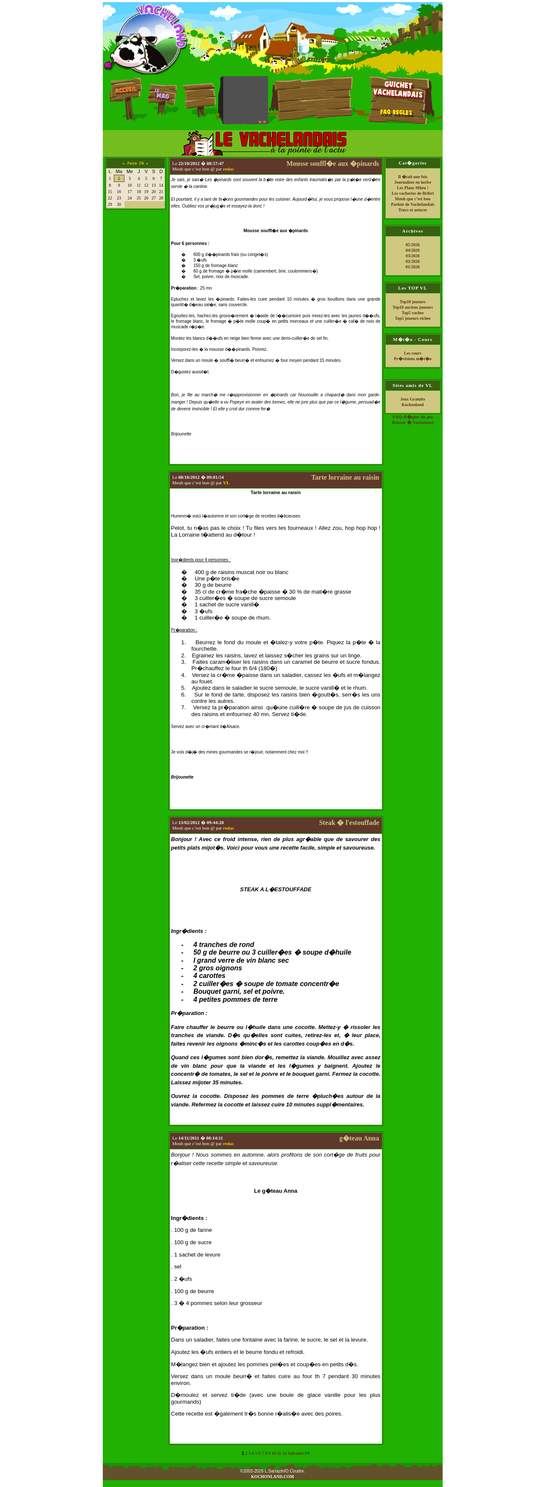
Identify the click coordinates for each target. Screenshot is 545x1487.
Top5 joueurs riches (412, 318)
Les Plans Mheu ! (412, 187)
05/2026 (413, 244)
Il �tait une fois (412, 176)
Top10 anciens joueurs (413, 307)
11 (279, 1453)
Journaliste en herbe (412, 182)
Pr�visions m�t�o (413, 358)
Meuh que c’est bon (413, 198)
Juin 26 (135, 162)
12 (284, 1453)
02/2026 (413, 261)
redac (228, 168)
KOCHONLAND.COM (272, 1476)
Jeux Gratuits (412, 399)
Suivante (295, 1453)
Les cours (412, 353)
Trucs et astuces (412, 210)
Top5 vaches (412, 312)
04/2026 (413, 250)
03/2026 (413, 255)
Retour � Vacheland (412, 422)
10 (274, 1453)
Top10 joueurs (413, 301)
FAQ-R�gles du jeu (413, 416)
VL (226, 482)
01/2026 (413, 266)
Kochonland (412, 404)
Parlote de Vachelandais (412, 204)
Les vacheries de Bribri (413, 193)
